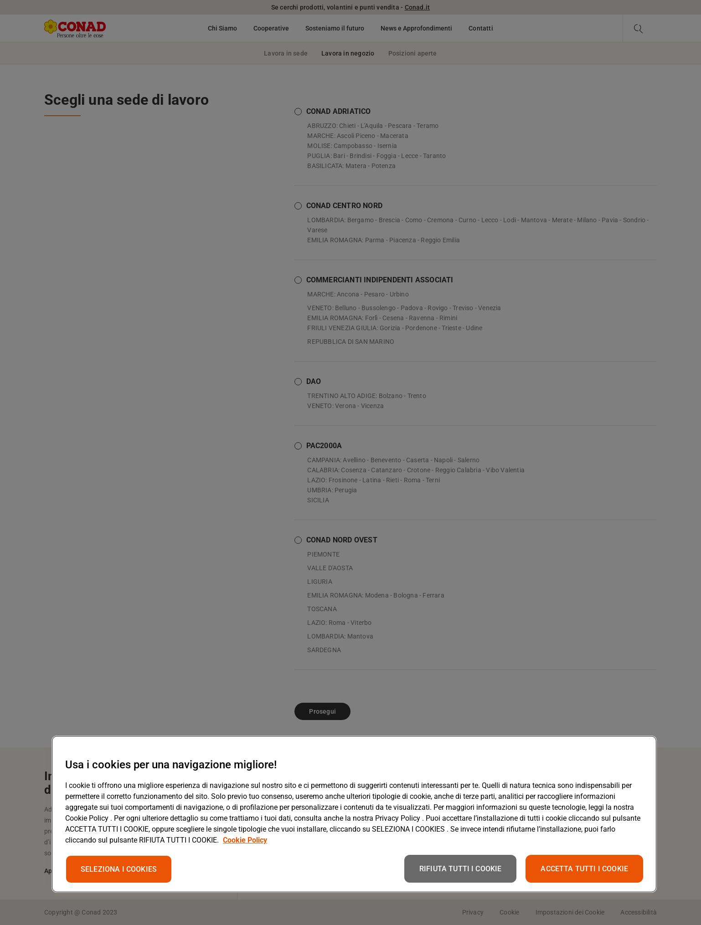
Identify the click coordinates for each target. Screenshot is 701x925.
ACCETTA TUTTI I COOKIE (584, 868)
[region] (354, 814)
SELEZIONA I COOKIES (119, 869)
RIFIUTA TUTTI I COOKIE (460, 868)
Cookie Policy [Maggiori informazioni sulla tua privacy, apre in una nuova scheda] (245, 840)
